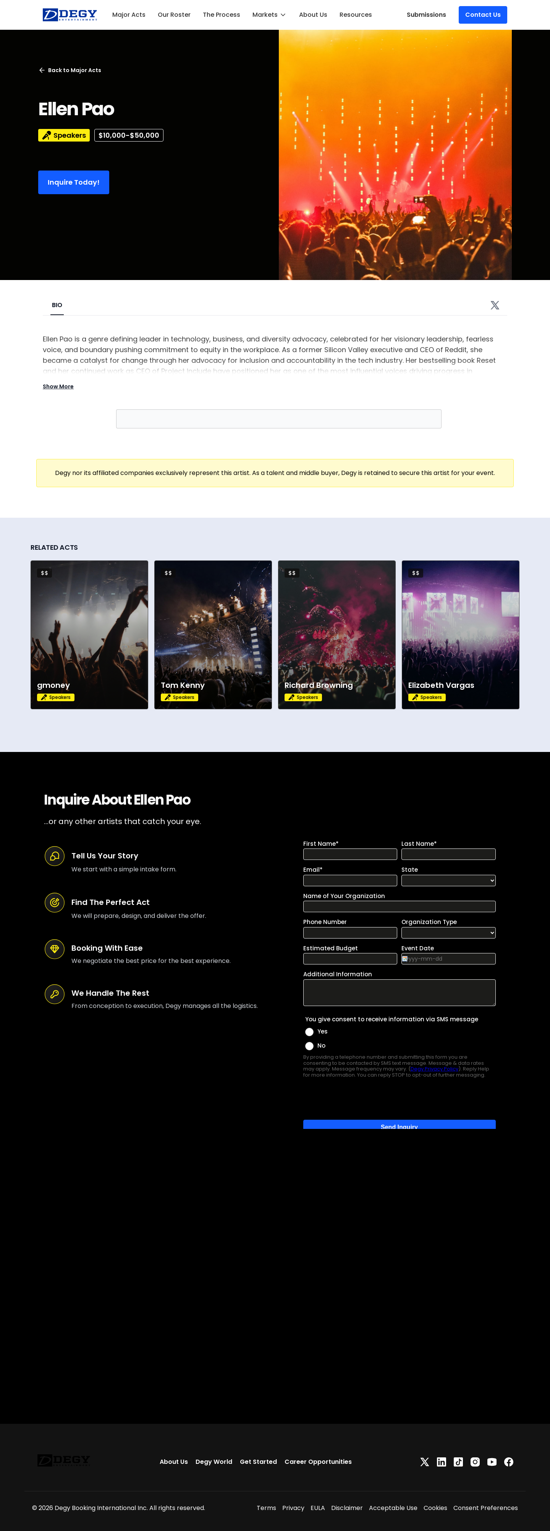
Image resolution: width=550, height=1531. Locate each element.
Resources (356, 14)
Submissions (426, 14)
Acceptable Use (393, 1508)
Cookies (435, 1508)
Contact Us (483, 14)
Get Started (258, 1461)
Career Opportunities (318, 1461)
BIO (57, 305)
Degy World (214, 1461)
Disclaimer (347, 1508)
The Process (221, 14)
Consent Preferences (485, 1508)
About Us (313, 14)
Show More (58, 386)
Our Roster (174, 14)
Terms (266, 1508)
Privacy (293, 1508)
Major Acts (129, 14)
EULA (318, 1508)
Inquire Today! (74, 182)
